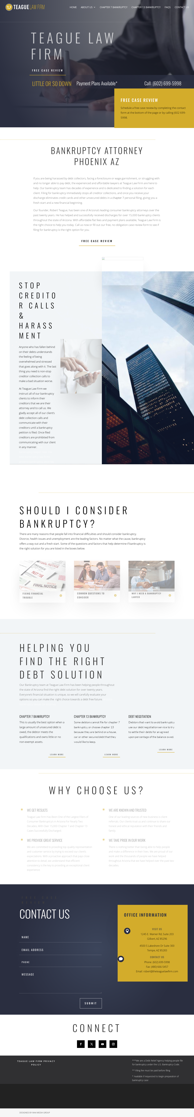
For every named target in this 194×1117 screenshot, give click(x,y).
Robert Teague (58, 210)
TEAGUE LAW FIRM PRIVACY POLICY (36, 1063)
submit (91, 1003)
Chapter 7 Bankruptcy (113, 7)
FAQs (168, 7)
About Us (86, 7)
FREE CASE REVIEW (47, 70)
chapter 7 (118, 198)
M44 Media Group (41, 1112)
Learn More (57, 754)
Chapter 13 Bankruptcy (146, 7)
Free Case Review (97, 241)
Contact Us (182, 7)
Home (73, 7)
